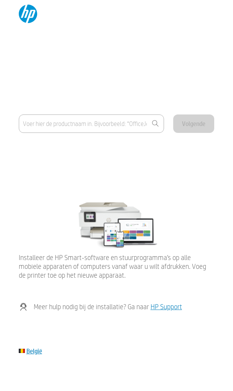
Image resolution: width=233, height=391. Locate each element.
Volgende (193, 123)
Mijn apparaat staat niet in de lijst (58, 168)
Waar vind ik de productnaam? (55, 149)
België (34, 350)
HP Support (166, 306)
